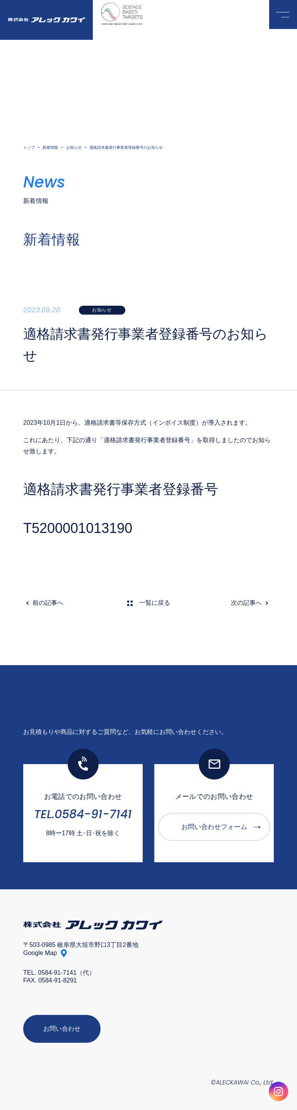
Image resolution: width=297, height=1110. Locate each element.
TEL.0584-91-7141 (83, 815)
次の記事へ (246, 603)
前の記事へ (47, 603)
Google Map (40, 953)
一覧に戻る (154, 603)
